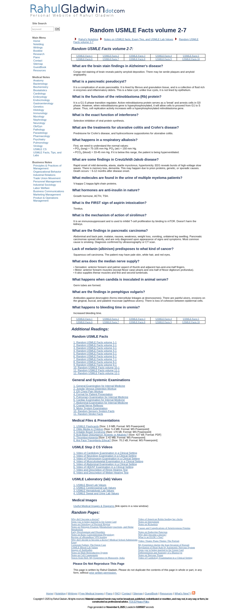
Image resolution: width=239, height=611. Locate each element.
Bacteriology (40, 83)
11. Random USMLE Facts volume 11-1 (97, 370)
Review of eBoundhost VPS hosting (89, 537)
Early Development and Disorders (88, 532)
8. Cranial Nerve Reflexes (88, 405)
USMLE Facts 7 (111, 59)
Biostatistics (40, 90)
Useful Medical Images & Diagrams (94, 506)
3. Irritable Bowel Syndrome (89, 431)
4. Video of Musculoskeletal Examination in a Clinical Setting (108, 461)
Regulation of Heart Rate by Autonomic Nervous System (166, 547)
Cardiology (39, 93)
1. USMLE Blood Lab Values (90, 485)
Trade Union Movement (47, 178)
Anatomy (38, 80)
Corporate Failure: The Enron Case (88, 545)
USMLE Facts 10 (191, 59)
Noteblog (38, 44)
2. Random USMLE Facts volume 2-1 (95, 345)
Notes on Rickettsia (148, 524)
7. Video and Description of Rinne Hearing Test (101, 469)
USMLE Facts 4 (163, 55)
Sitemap (38, 63)
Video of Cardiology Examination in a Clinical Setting (165, 558)
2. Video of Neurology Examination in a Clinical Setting (105, 455)
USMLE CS (40, 149)
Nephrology (40, 119)
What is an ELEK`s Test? (150, 537)
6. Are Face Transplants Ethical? (92, 440)
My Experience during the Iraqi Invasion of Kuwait (163, 545)
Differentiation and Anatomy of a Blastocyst (160, 552)
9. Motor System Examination (91, 408)
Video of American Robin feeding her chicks (160, 519)
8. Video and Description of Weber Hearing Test (101, 472)
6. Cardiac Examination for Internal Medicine (99, 399)
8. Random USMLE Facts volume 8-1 (95, 362)
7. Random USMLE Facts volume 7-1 (95, 359)
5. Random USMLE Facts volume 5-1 (95, 353)
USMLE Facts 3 (137, 55)
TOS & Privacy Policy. (139, 601)
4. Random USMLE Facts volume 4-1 (95, 350)
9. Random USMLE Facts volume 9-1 (95, 364)
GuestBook (39, 67)
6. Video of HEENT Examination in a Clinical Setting (104, 467)
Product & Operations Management (45, 199)
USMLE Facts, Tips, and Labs (47, 154)
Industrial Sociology (44, 184)
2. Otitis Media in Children (88, 429)
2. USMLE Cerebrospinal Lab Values (95, 487)
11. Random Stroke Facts (88, 413)
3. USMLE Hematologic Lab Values (94, 490)
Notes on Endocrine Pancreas (152, 532)
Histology (38, 109)
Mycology (38, 116)
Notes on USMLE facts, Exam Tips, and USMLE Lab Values (138, 39)
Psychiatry (39, 139)
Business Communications (48, 191)
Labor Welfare (41, 188)
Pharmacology (41, 136)
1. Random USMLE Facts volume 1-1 (95, 342)
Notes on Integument (148, 522)
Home (36, 41)
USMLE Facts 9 (163, 59)
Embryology (40, 96)
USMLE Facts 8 (137, 59)
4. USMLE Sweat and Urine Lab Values (96, 493)
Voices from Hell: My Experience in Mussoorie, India (98, 558)
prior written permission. (103, 572)
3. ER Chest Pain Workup (88, 391)
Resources (39, 70)
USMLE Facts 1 (84, 55)
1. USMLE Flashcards (86, 426)
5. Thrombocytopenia (86, 437)
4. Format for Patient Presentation (93, 394)
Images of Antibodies (81, 550)
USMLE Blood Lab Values (84, 547)
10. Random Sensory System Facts (94, 411)
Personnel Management (47, 181)
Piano (36, 57)
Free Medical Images (91, 593)
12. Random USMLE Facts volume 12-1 (97, 373)
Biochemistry (40, 87)
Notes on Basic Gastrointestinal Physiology (92, 534)
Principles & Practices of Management (47, 167)
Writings (38, 47)
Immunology (40, 113)
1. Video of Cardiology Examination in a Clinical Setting (105, 453)
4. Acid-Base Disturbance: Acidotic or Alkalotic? (101, 434)
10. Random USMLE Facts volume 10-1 (97, 367)
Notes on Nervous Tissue (150, 555)
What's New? (182, 593)
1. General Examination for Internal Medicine (99, 385)
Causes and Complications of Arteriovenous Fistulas (164, 528)
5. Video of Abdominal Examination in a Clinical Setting (105, 464)
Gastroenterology (43, 103)
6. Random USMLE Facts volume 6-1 (95, 356)
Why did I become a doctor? (85, 519)
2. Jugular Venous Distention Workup (95, 388)
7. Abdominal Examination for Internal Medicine (101, 402)
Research (39, 54)
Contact (37, 60)
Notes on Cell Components (84, 555)
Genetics (38, 106)
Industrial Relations (44, 175)
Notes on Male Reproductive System (89, 552)
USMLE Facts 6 (84, 59)
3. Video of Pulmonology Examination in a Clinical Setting (107, 458)
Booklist (37, 50)
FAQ (117, 593)
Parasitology (40, 132)
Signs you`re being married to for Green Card (93, 522)
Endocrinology (41, 100)
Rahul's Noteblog (88, 39)
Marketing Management (47, 194)
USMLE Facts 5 (191, 55)
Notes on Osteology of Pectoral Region (90, 524)
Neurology (39, 123)
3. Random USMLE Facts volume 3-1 (95, 348)
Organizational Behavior (47, 171)
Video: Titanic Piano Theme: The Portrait (158, 541)
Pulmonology (41, 142)
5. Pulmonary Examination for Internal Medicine (101, 397)
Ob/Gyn (37, 126)
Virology (38, 146)
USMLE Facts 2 (111, 55)
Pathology (39, 129)
